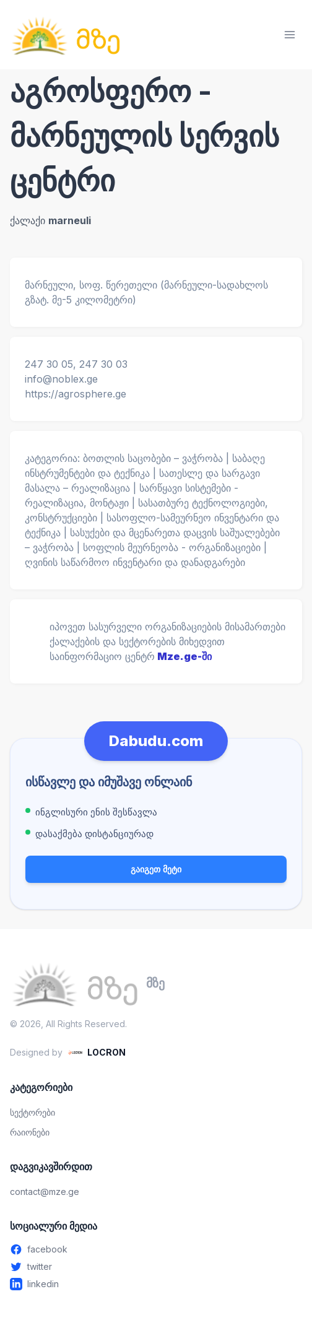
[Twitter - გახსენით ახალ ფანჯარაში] (156, 1267)
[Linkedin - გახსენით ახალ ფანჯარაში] (156, 1284)
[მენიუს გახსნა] (289, 34)
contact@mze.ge (44, 1191)
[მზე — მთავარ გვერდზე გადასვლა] (65, 34)
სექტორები (32, 1112)
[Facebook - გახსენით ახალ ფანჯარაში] (156, 1249)
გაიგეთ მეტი (156, 869)
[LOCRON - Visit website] (96, 1052)
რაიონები (30, 1132)
